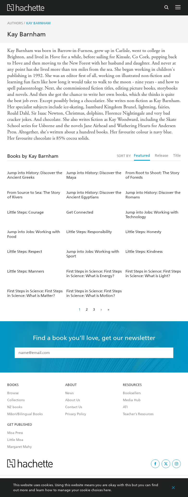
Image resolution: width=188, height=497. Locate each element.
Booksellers (132, 393)
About (71, 385)
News (69, 393)
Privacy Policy (75, 414)
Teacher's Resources (138, 414)
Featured (142, 155)
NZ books (14, 407)
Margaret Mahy (19, 447)
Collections (16, 400)
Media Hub (132, 400)
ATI (125, 407)
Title (177, 155)
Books (13, 385)
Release (161, 155)
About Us (72, 400)
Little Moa (15, 440)
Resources (132, 385)
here (107, 490)
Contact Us (73, 407)
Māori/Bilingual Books (25, 414)
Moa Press (15, 433)
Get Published (19, 424)
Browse (13, 393)
